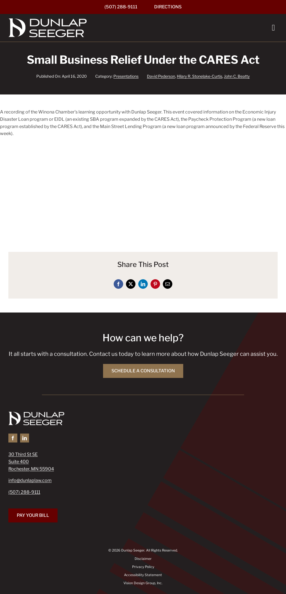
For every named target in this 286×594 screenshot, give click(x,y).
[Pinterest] (155, 284)
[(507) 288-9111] (121, 7)
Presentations (126, 76)
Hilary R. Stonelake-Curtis (199, 76)
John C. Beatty (237, 76)
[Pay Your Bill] (33, 515)
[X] (131, 284)
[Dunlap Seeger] (47, 20)
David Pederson (161, 76)
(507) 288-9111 (24, 492)
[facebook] (12, 438)
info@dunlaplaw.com (30, 480)
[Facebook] (118, 284)
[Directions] (168, 7)
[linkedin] (24, 438)
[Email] (167, 284)
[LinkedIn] (143, 284)
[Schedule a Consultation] (143, 371)
